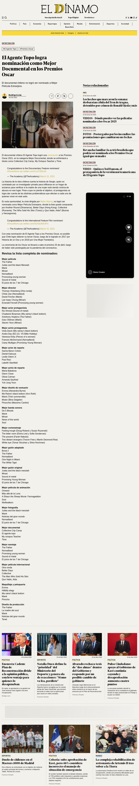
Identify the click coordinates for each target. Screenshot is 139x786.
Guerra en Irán (83, 33)
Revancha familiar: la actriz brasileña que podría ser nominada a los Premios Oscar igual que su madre (108, 153)
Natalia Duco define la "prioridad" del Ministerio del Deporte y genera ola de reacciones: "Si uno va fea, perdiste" (51, 672)
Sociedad (125, 24)
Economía (37, 24)
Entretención (94, 24)
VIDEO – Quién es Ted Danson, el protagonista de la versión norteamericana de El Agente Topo (109, 172)
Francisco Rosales (43, 697)
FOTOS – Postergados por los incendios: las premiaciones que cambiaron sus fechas (109, 135)
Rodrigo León (15, 94)
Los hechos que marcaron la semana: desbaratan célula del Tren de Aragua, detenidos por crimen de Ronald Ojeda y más (110, 102)
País (24, 24)
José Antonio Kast (57, 33)
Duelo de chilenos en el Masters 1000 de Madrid (18, 761)
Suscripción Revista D (53, 17)
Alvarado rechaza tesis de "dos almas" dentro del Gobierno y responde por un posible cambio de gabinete (87, 672)
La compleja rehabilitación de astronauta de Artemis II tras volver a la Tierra (115, 762)
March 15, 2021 (47, 176)
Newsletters (89, 17)
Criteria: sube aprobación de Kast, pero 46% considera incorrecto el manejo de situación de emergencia (68, 764)
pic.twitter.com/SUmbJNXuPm (34, 224)
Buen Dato (69, 27)
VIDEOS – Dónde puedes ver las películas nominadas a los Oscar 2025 (107, 119)
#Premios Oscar (26, 49)
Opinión (67, 24)
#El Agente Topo (10, 49)
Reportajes (52, 24)
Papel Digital (73, 17)
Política (13, 24)
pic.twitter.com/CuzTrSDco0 (33, 171)
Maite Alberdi (46, 201)
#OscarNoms (13, 171)
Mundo (80, 24)
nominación (52, 155)
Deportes (111, 24)
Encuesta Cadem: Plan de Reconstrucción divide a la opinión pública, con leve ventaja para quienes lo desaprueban (16, 674)
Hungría (71, 33)
